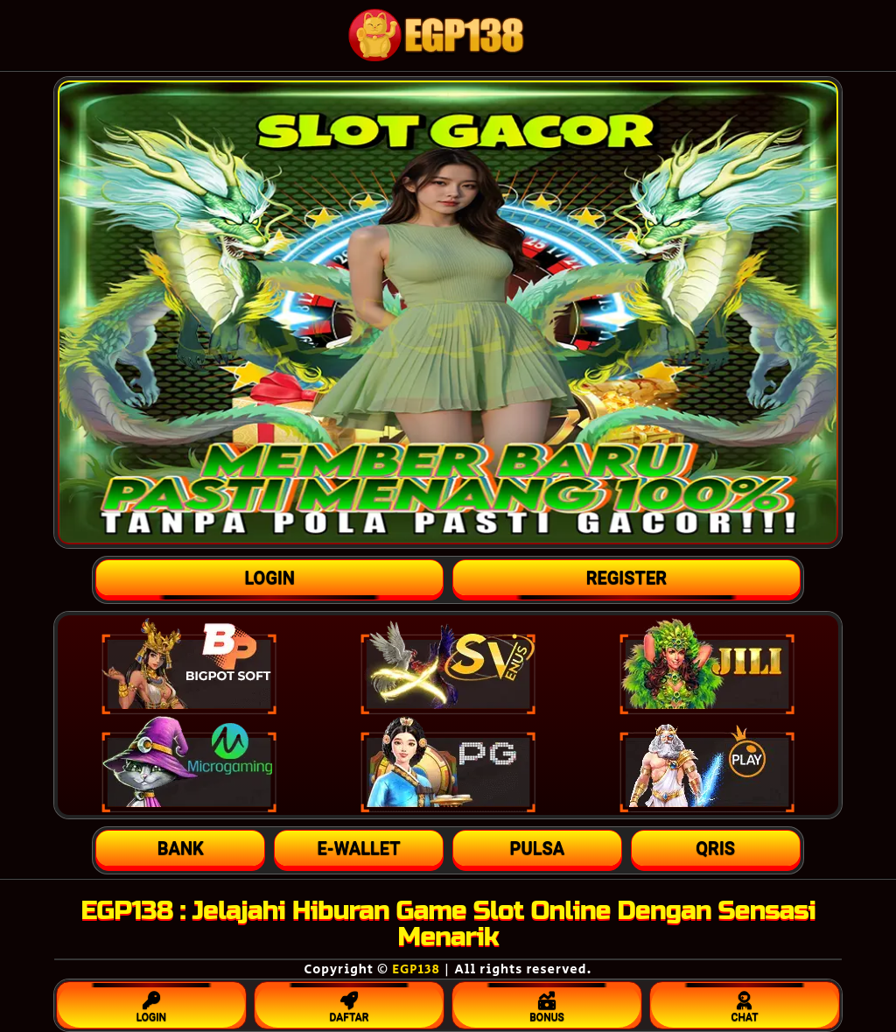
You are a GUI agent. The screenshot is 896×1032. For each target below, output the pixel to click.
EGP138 (416, 969)
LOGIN (151, 1003)
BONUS (546, 1003)
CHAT (744, 1003)
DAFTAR (349, 1003)
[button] (180, 848)
